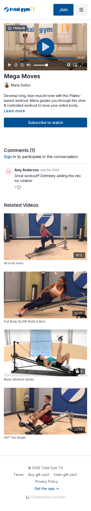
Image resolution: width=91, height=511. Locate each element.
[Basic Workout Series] (45, 379)
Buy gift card (38, 475)
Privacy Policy (46, 481)
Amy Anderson (27, 170)
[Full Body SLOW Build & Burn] (45, 321)
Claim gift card (65, 475)
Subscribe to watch (45, 122)
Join (63, 9)
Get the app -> (46, 488)
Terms (19, 475)
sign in (10, 156)
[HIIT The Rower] (45, 437)
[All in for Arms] (45, 263)
